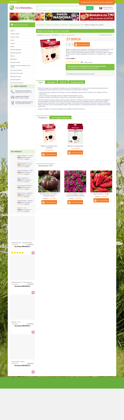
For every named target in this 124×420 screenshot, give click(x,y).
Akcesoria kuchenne (15, 79)
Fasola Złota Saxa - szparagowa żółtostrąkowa (25, 200)
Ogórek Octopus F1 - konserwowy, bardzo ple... (24, 282)
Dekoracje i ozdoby (15, 62)
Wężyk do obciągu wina (75, 146)
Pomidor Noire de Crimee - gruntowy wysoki (49, 195)
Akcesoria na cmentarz (16, 70)
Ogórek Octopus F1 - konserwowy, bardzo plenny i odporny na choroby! (25, 155)
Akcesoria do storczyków (16, 73)
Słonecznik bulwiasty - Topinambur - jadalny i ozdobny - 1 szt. (25, 170)
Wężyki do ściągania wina (76, 25)
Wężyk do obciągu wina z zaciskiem (49, 147)
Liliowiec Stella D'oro (22, 178)
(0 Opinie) (63, 35)
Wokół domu (13, 59)
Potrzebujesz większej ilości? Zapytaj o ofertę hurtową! (80, 74)
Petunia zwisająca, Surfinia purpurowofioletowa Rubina (75, 195)
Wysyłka (51, 82)
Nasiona (12, 30)
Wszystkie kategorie (19, 24)
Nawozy (12, 46)
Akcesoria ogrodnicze (15, 49)
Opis (40, 82)
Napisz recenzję (71, 35)
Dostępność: (40, 35)
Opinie (63, 82)
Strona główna (41, 25)
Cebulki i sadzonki (14, 33)
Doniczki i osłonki (14, 37)
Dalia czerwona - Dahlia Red (25, 193)
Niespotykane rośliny (15, 76)
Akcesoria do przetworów (53, 25)
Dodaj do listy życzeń (105, 35)
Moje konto (13, 1)
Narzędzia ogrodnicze (15, 52)
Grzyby (12, 40)
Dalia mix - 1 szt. (21, 208)
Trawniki (12, 43)
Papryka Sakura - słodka (101, 194)
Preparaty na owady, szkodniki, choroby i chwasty (20, 66)
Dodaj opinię (77, 82)
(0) (82, 62)
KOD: (53, 35)
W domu (12, 56)
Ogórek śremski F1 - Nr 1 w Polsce (25, 163)
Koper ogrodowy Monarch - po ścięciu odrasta (25, 185)
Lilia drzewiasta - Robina (18, 361)
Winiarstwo (65, 25)
